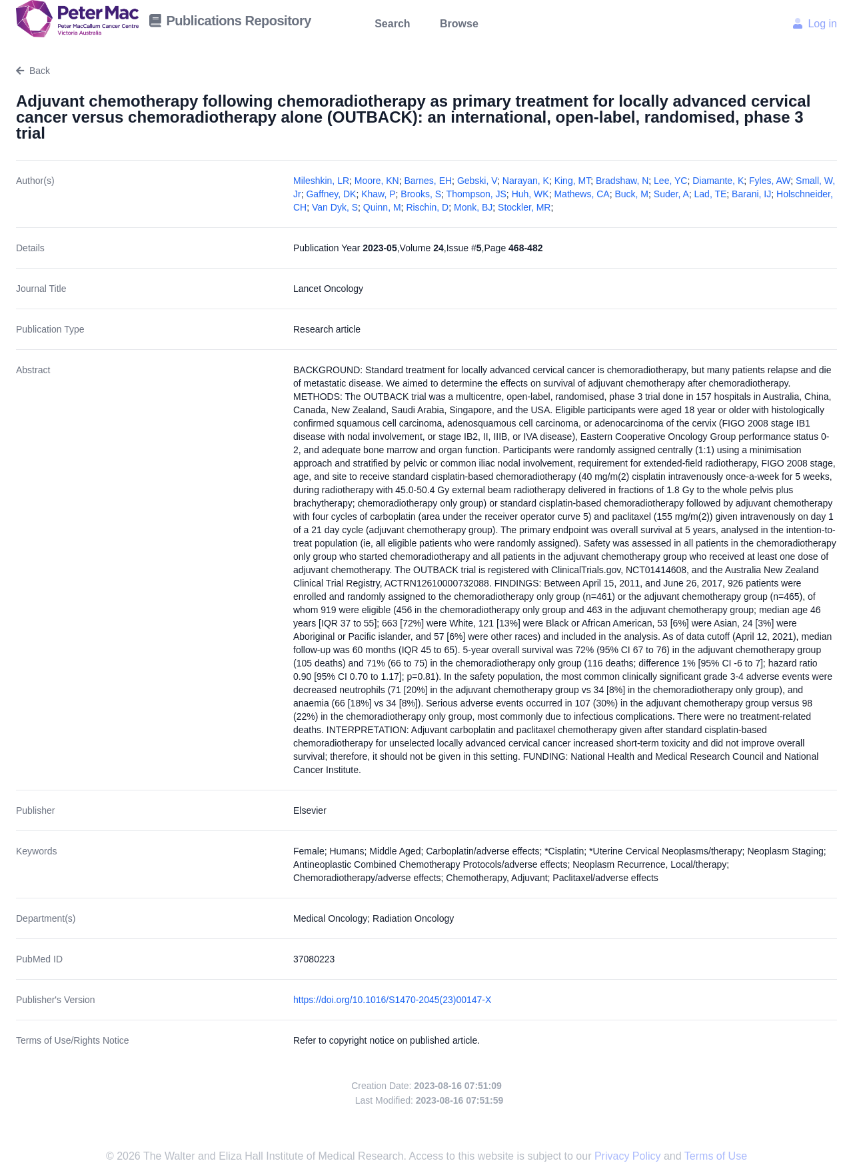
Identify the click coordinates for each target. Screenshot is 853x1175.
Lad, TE (710, 194)
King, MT (572, 180)
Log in (815, 23)
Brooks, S (421, 194)
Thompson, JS (476, 194)
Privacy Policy (629, 1156)
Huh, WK (530, 194)
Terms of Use (715, 1156)
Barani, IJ (751, 194)
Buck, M (631, 194)
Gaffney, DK (331, 194)
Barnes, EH (428, 180)
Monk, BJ (473, 207)
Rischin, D (427, 207)
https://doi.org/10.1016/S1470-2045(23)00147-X (392, 999)
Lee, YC (670, 180)
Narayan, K (525, 180)
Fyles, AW (769, 180)
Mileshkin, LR (321, 180)
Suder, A (671, 194)
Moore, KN (377, 180)
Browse (459, 23)
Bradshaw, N (622, 180)
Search (392, 23)
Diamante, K (718, 180)
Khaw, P (378, 194)
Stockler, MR (524, 207)
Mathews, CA (581, 194)
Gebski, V (477, 180)
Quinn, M (382, 207)
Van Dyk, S (335, 207)
